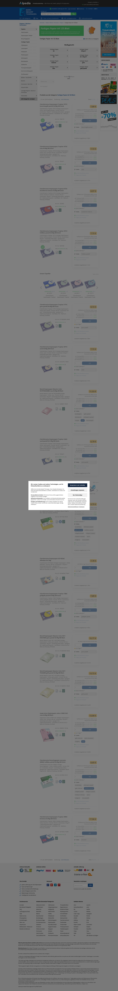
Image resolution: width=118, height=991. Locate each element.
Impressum (81, 506)
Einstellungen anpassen (77, 490)
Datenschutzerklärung (73, 506)
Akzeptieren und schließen (77, 485)
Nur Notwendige (77, 495)
